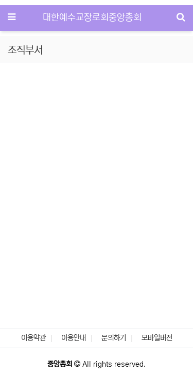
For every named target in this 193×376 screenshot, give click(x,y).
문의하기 (113, 338)
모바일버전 (157, 338)
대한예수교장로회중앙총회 (92, 17)
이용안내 (73, 338)
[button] (14, 116)
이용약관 (33, 338)
